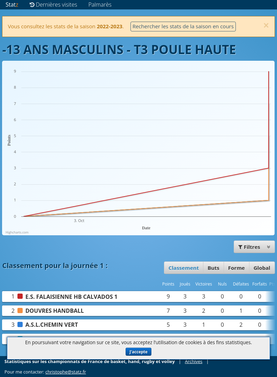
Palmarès (100, 4)
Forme (236, 267)
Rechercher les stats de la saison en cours (183, 26)
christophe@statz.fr (65, 372)
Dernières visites (53, 4)
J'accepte (138, 351)
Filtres (254, 246)
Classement (184, 267)
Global (262, 267)
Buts (213, 267)
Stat (12, 4)
